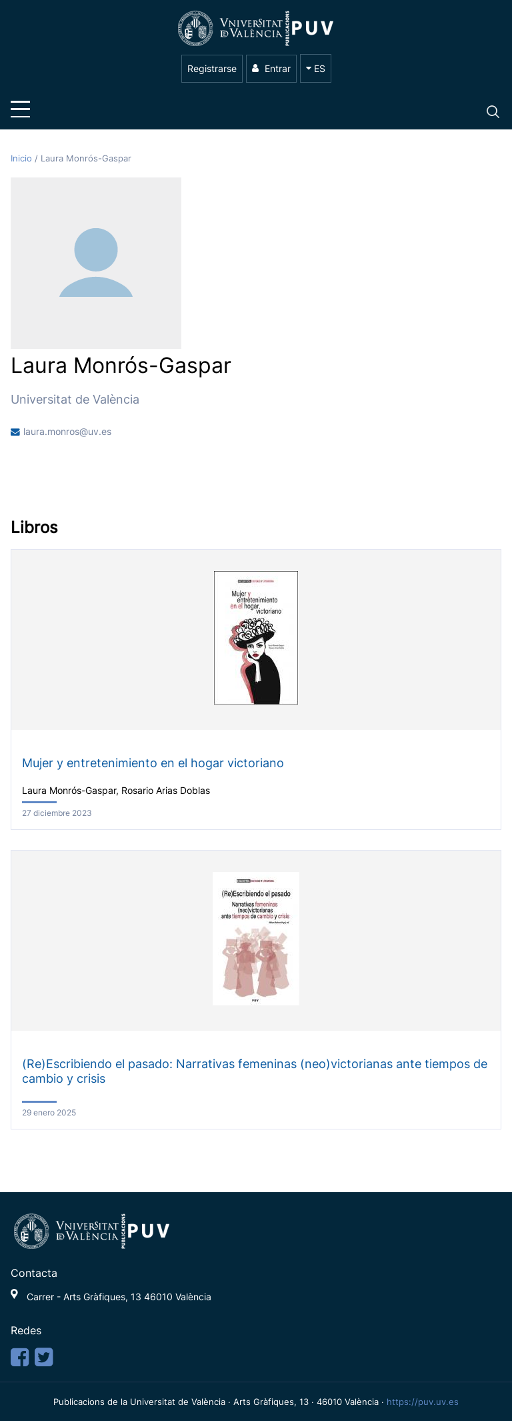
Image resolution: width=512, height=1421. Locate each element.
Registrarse (212, 68)
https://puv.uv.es (423, 1401)
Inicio (23, 158)
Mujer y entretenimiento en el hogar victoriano (153, 763)
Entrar (271, 68)
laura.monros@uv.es (67, 431)
